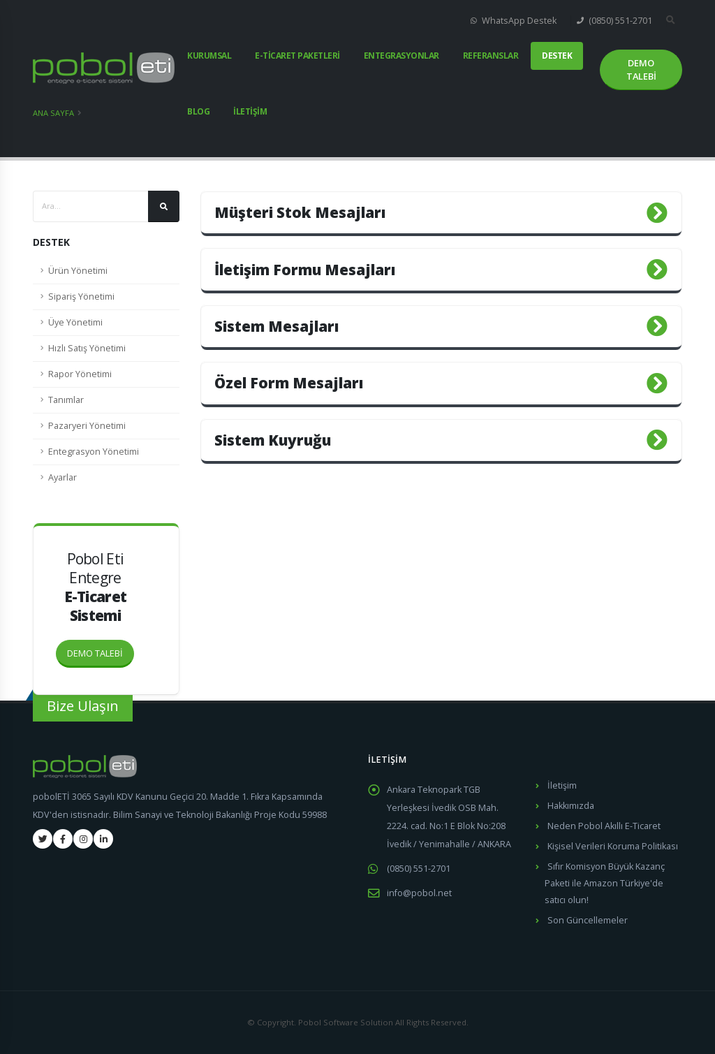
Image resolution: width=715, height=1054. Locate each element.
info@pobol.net (419, 893)
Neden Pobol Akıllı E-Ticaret (604, 826)
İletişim (562, 785)
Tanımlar (66, 400)
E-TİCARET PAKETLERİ (297, 55)
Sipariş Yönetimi (81, 296)
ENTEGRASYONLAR (401, 55)
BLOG (198, 111)
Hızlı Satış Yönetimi (87, 348)
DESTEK (557, 55)
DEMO (641, 70)
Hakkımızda (570, 806)
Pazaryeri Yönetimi (87, 426)
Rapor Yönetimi (80, 374)
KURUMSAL (209, 55)
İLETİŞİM (250, 111)
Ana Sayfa (53, 113)
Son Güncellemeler (587, 920)
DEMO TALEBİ (100, 649)
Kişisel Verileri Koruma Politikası (612, 846)
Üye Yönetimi (75, 322)
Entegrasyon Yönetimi (93, 452)
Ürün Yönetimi (78, 271)
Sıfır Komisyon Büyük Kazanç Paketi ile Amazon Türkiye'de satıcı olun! (605, 883)
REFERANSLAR (491, 55)
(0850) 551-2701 (614, 21)
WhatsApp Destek (513, 21)
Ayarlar (62, 477)
